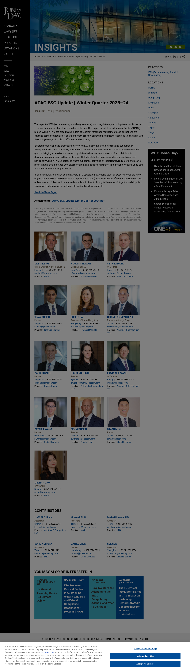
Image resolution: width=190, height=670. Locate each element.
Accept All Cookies (145, 667)
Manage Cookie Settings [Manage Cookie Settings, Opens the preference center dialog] (145, 651)
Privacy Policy (47, 655)
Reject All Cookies (145, 659)
